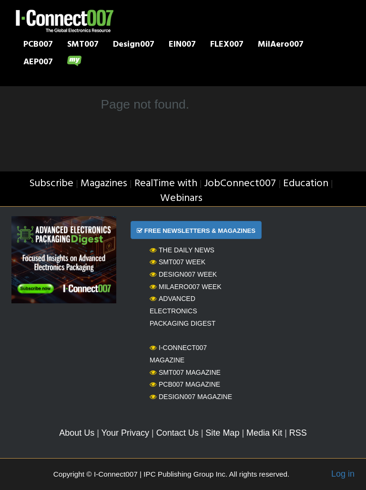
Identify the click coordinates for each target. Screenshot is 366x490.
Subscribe (51, 183)
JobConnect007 (240, 183)
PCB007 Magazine (185, 384)
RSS (298, 433)
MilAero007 (281, 45)
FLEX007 (227, 45)
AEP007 (38, 63)
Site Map (222, 433)
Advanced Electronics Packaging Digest (182, 311)
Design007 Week (183, 274)
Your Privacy (125, 433)
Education (305, 183)
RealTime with (165, 183)
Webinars (181, 198)
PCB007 (38, 45)
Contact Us (177, 433)
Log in (343, 474)
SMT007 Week (177, 262)
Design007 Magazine (191, 396)
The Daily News (182, 250)
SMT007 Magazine (185, 372)
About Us (76, 433)
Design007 (133, 45)
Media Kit (264, 433)
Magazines (104, 183)
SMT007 (83, 45)
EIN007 (182, 45)
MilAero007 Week (186, 286)
